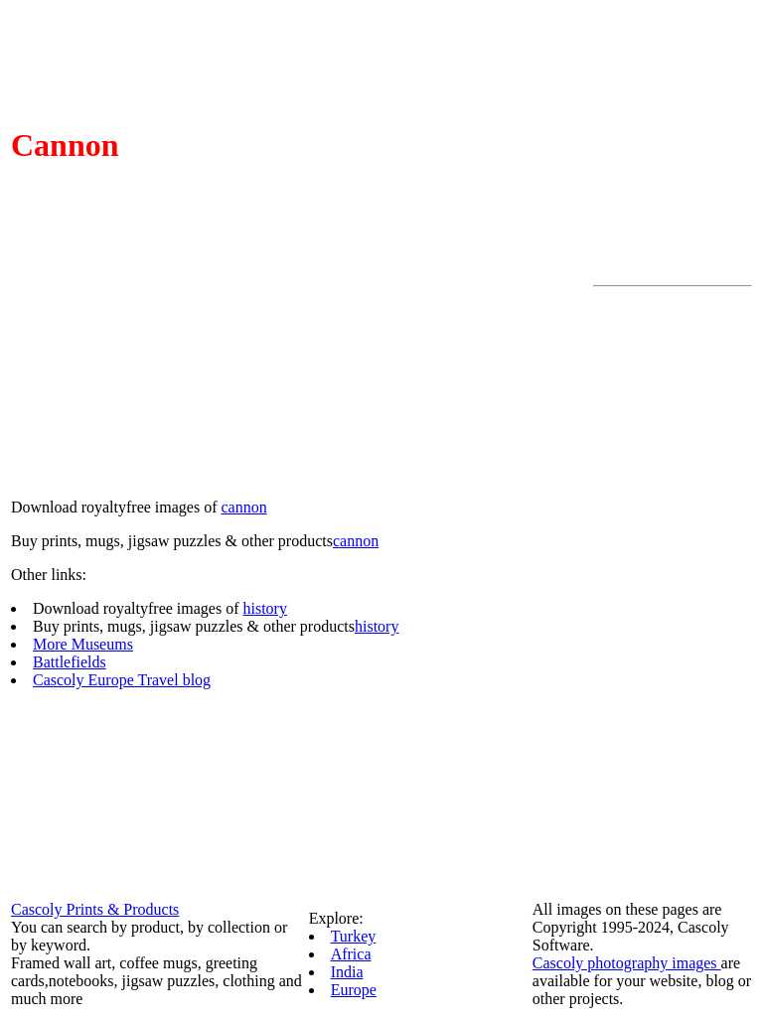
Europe (354, 989)
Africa (351, 954)
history (264, 608)
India (347, 971)
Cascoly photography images (627, 962)
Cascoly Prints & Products (95, 909)
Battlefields (69, 662)
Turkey (354, 936)
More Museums (83, 644)
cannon (243, 507)
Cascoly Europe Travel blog (122, 679)
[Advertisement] (672, 593)
